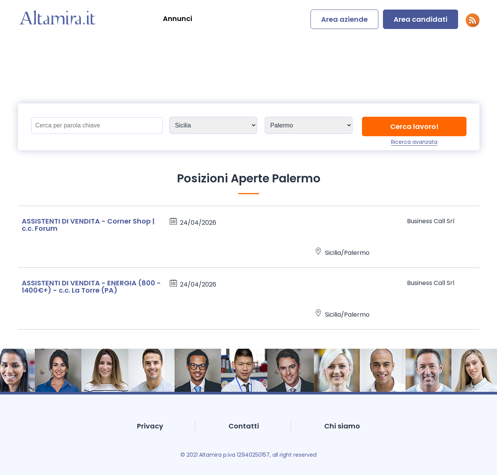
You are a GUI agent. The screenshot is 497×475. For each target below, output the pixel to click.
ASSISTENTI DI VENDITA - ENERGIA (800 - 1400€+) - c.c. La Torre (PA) (91, 286)
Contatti (243, 426)
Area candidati (420, 19)
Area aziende (344, 19)
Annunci (177, 18)
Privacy (150, 426)
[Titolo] (97, 125)
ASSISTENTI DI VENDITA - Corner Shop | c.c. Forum (88, 224)
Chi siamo (342, 426)
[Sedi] (213, 125)
